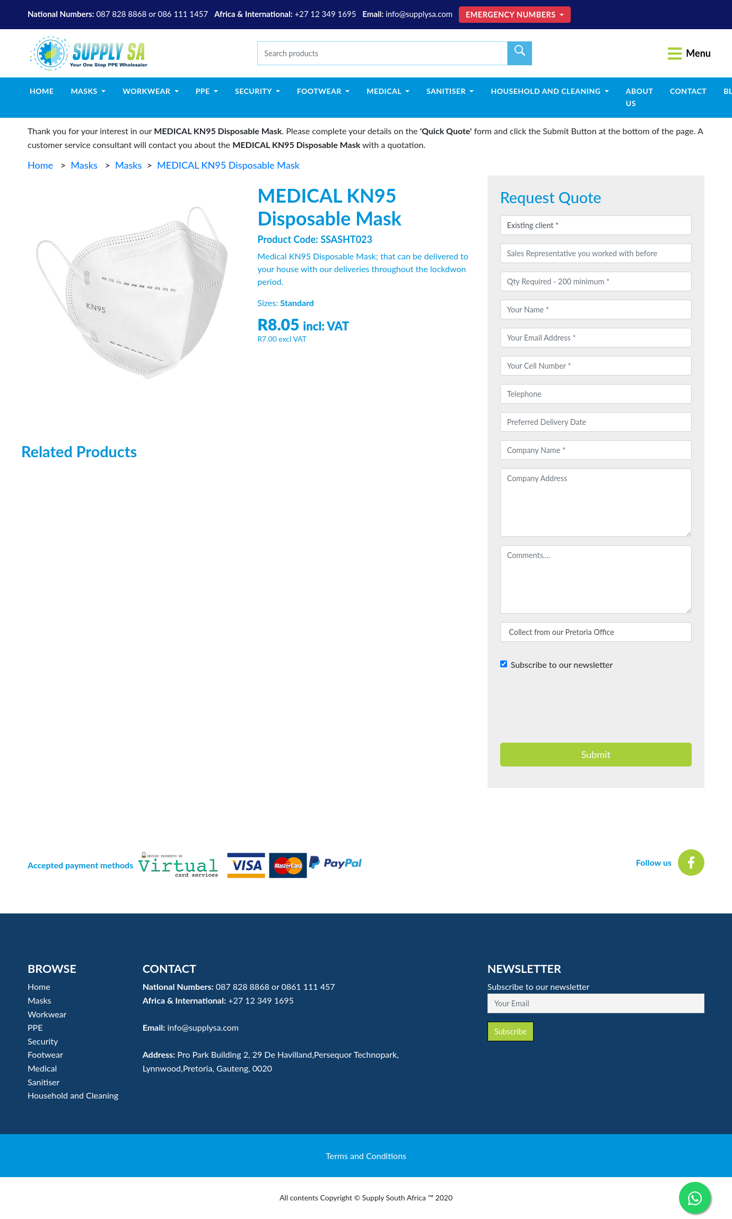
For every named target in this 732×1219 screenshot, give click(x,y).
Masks (84, 165)
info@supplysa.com (419, 14)
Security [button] (254, 90)
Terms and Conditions (366, 1156)
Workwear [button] (147, 90)
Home (46, 90)
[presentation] (580, 711)
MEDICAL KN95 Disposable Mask (228, 165)
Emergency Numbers (512, 14)
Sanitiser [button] (447, 90)
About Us (639, 96)
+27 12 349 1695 (325, 14)
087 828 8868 (121, 14)
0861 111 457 (308, 986)
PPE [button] (204, 90)
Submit (596, 754)
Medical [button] (385, 90)
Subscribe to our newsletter (562, 664)
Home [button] (39, 986)
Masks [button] (85, 90)
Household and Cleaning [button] (547, 90)
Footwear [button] (320, 90)
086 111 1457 (183, 14)
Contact (688, 90)
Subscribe (510, 1031)
